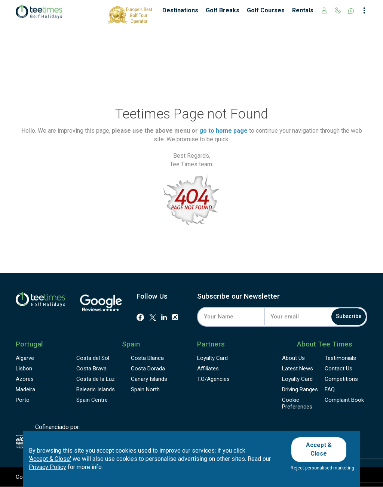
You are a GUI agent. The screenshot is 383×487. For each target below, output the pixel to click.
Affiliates (208, 368)
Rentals (302, 10)
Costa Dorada (148, 368)
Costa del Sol (92, 358)
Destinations (180, 10)
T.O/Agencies (213, 379)
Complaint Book (344, 400)
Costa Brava (91, 368)
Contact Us (338, 368)
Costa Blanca (147, 358)
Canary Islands (149, 379)
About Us (293, 358)
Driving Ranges (300, 389)
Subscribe (343, 317)
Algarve (25, 358)
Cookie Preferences (297, 403)
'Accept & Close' (50, 461)
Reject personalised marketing (322, 468)
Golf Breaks (222, 10)
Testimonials (340, 358)
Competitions (341, 379)
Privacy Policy (47, 469)
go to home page (223, 130)
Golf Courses (266, 10)
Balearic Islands (95, 389)
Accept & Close (321, 450)
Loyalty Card (212, 358)
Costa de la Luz (95, 379)
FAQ (330, 389)
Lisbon (24, 368)
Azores (25, 379)
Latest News (297, 368)
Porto (23, 400)
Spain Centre (92, 400)
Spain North (145, 389)
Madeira (25, 389)
